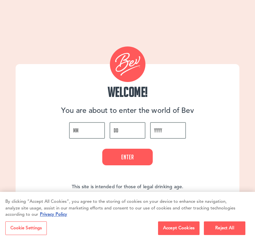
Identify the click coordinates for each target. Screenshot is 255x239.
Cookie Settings (26, 229)
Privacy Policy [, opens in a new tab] (53, 216)
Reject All (224, 229)
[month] (87, 130)
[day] (127, 130)
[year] (168, 130)
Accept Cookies (179, 229)
